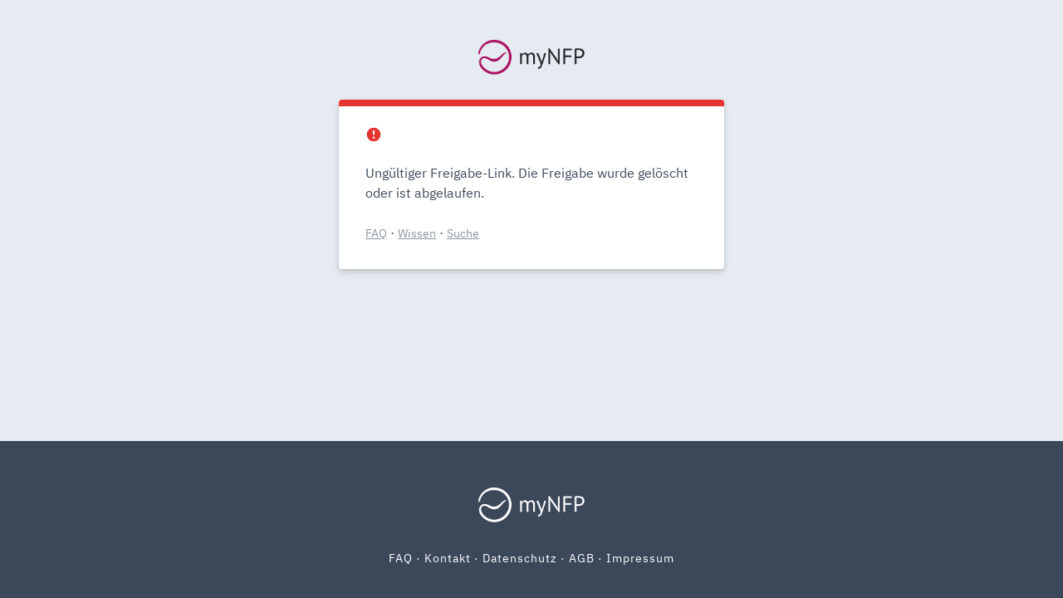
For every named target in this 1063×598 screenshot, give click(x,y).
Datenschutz (520, 558)
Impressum (640, 558)
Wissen (417, 233)
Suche (463, 233)
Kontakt (447, 558)
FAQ (376, 233)
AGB (582, 558)
